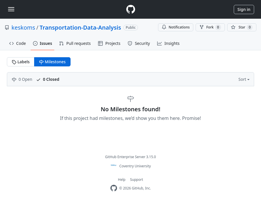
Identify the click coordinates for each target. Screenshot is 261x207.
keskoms (23, 27)
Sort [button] (242, 79)
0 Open (22, 79)
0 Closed (47, 79)
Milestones (52, 61)
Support (136, 179)
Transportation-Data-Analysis (80, 27)
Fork (210, 27)
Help (121, 179)
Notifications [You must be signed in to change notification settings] (176, 27)
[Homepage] (130, 9)
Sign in (243, 9)
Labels (21, 61)
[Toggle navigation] (11, 9)
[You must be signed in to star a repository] (241, 27)
